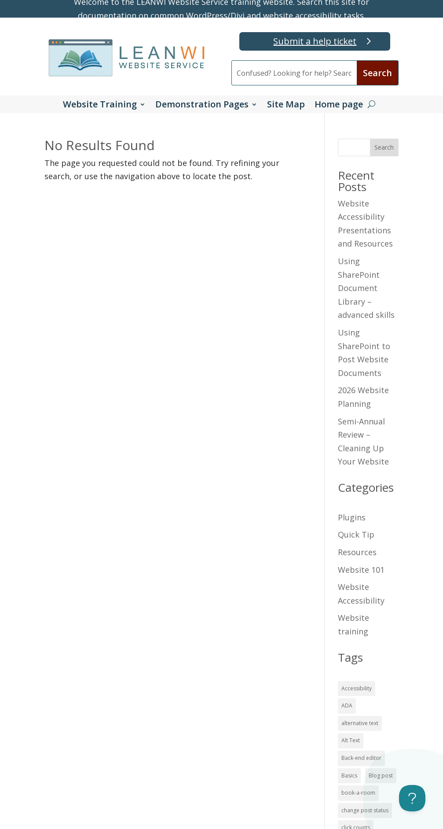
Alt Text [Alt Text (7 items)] (350, 740)
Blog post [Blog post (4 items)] (381, 775)
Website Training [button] (100, 105)
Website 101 (361, 569)
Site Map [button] (286, 105)
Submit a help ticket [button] (314, 41)
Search (384, 147)
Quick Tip (356, 534)
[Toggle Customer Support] (412, 798)
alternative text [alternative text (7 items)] (359, 723)
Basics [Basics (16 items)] (349, 775)
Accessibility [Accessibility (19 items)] (356, 688)
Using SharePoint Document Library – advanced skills (366, 288)
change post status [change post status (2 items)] (364, 810)
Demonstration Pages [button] (202, 105)
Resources (357, 552)
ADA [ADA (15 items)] (346, 705)
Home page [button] (339, 105)
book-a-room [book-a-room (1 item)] (358, 792)
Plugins (352, 517)
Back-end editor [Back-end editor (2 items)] (361, 758)
